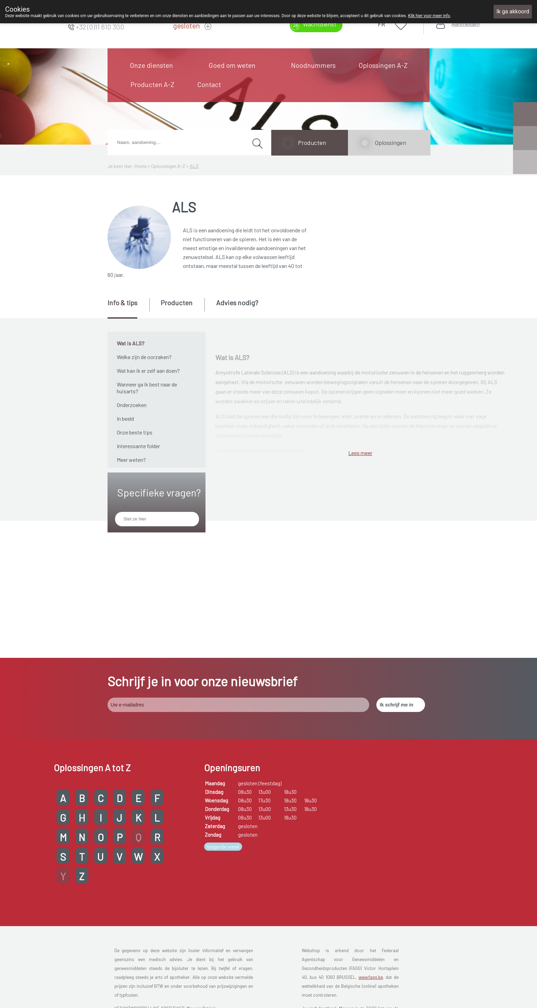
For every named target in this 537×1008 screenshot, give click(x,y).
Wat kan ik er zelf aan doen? (148, 370)
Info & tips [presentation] (122, 302)
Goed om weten (232, 65)
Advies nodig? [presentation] (237, 302)
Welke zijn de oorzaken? (144, 357)
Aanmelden (465, 24)
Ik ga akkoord (512, 11)
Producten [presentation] (176, 302)
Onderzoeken (132, 405)
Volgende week (223, 787)
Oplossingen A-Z (383, 65)
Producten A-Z (152, 84)
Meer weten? (131, 459)
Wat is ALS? (131, 343)
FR (381, 24)
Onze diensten (151, 65)
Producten (312, 142)
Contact (209, 84)
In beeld (125, 418)
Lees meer (360, 589)
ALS (194, 166)
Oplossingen (390, 142)
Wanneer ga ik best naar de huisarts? (147, 387)
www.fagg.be (371, 917)
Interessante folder (138, 446)
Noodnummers (313, 65)
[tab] (128, 308)
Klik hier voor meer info (429, 15)
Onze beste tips (134, 432)
